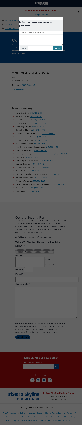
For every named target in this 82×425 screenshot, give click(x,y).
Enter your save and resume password (35, 23)
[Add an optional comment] (41, 40)
